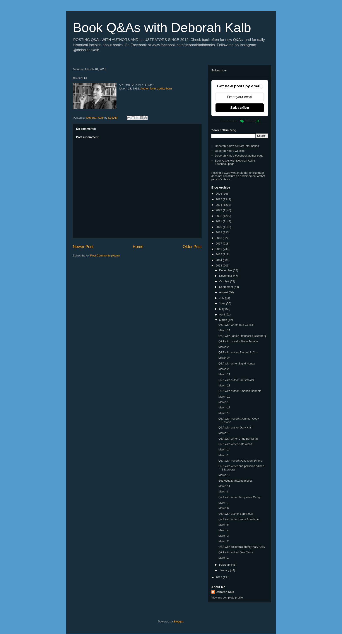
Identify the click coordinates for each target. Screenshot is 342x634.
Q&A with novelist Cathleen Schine (240, 460)
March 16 (224, 413)
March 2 (223, 541)
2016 (219, 249)
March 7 (223, 502)
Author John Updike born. (156, 88)
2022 (219, 216)
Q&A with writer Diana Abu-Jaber (239, 519)
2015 (219, 254)
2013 (219, 265)
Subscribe (239, 108)
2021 (219, 221)
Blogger (178, 621)
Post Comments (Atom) (105, 255)
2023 (219, 210)
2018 (219, 237)
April (222, 314)
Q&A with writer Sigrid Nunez (236, 363)
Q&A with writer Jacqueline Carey (239, 497)
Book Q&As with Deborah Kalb (162, 27)
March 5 (223, 524)
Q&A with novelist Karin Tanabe (238, 341)
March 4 (223, 530)
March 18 (224, 402)
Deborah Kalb (225, 592)
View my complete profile (227, 597)
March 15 (224, 433)
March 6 (223, 508)
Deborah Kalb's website (230, 150)
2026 (219, 193)
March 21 (224, 385)
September (226, 286)
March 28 (224, 347)
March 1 (223, 557)
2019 (219, 232)
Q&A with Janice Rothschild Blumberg (242, 335)
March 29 (224, 330)
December (226, 270)
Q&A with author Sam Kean (235, 513)
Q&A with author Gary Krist (235, 427)
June (222, 303)
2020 (219, 227)
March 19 (224, 396)
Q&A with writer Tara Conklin (236, 324)
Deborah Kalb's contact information (237, 146)
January (224, 570)
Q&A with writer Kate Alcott (235, 444)
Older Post (192, 246)
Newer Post (83, 246)
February (225, 564)
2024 (219, 204)
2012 (219, 577)
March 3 (223, 535)
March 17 (224, 407)
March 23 (224, 369)
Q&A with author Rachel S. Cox (238, 352)
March (223, 320)
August (224, 292)
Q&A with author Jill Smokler (236, 380)
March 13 (224, 455)
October (224, 281)
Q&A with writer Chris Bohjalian (238, 438)
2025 (219, 199)
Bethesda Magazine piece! (235, 480)
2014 (219, 260)
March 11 (224, 486)
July (222, 298)
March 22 (224, 374)
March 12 (224, 475)
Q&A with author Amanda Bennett (239, 391)
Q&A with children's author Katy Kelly (241, 546)
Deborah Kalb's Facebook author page (239, 155)
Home (138, 246)
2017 (219, 243)
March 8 (223, 491)
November (226, 275)
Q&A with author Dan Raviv (235, 552)
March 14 (224, 449)
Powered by (240, 121)
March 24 (224, 357)
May (222, 308)
